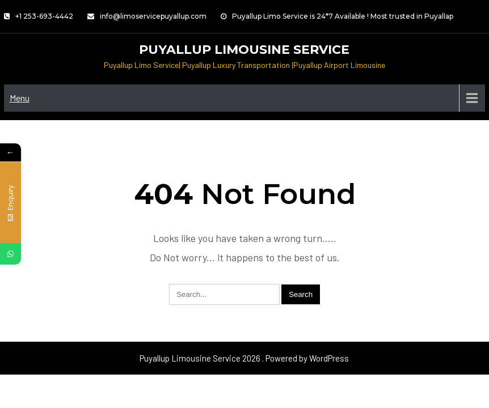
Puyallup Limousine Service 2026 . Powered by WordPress (244, 358)
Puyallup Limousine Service (244, 49)
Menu (19, 97)
